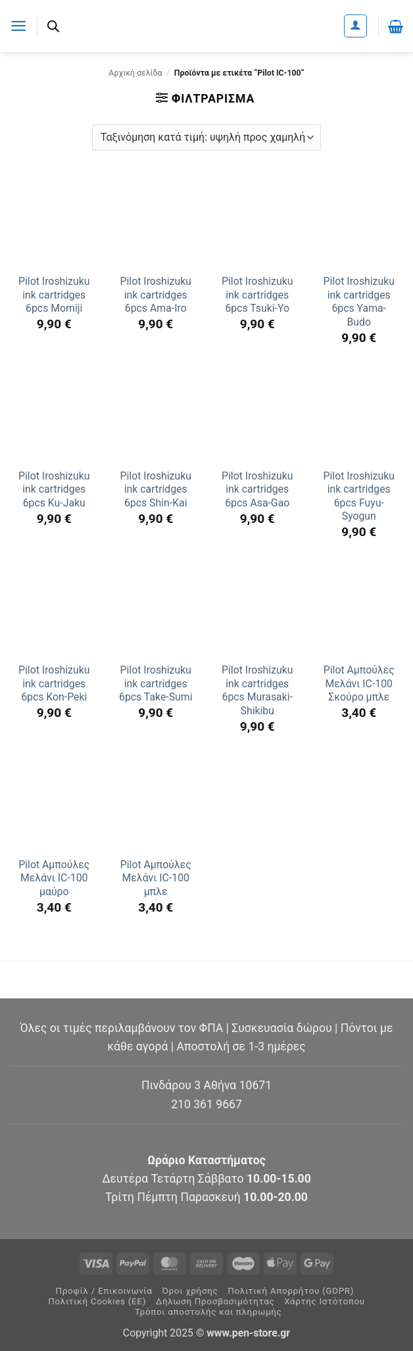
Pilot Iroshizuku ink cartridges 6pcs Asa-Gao (257, 489)
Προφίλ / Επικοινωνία (103, 1291)
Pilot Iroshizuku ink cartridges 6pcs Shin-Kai (155, 489)
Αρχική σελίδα (135, 73)
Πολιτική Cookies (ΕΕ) (97, 1301)
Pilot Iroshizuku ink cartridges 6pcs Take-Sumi (156, 683)
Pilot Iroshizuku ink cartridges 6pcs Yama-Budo (359, 301)
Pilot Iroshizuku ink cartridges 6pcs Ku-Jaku (53, 489)
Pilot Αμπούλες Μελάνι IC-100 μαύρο (53, 878)
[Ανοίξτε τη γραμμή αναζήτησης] (54, 26)
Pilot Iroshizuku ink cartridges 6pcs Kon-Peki (53, 683)
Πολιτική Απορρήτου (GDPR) (291, 1291)
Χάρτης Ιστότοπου (324, 1301)
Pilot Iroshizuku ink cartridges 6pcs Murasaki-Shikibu (257, 690)
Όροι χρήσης (190, 1291)
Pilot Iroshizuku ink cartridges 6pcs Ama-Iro (155, 294)
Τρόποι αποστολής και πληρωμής (208, 1312)
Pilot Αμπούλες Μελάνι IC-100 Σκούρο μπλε (359, 683)
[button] (19, 26)
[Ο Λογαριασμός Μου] (355, 25)
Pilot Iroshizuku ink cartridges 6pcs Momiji (53, 294)
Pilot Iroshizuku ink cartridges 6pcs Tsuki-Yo (257, 294)
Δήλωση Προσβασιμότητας (215, 1301)
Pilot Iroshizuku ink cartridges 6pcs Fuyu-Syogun (359, 496)
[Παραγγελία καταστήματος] (206, 137)
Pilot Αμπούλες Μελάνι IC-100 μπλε (155, 878)
